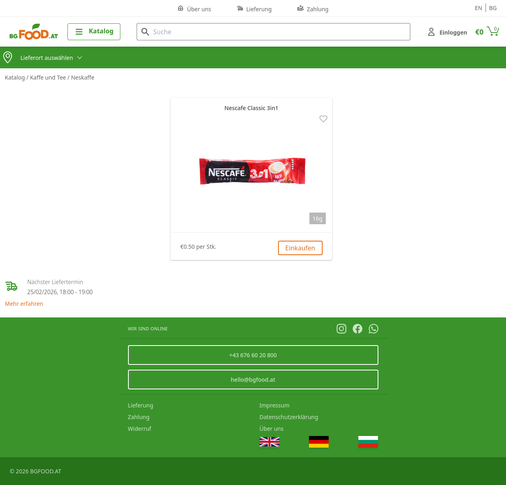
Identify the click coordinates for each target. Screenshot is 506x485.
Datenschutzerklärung (289, 417)
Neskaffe (82, 77)
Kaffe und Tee (48, 77)
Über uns (194, 9)
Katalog (15, 77)
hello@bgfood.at (253, 379)
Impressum (275, 405)
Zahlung (313, 9)
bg (493, 8)
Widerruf (139, 428)
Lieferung (254, 9)
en (478, 8)
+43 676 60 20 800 (253, 355)
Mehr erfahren (24, 303)
